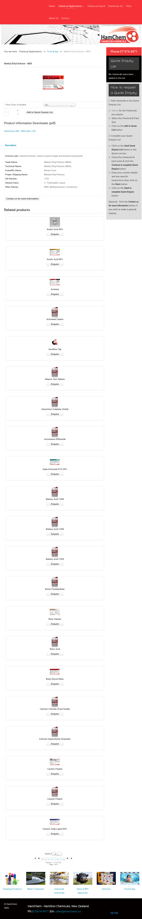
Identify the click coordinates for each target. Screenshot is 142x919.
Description (10, 145)
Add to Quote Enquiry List (40, 112)
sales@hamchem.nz (68, 911)
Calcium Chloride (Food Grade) (55, 708)
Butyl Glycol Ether (55, 678)
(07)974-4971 (40, 911)
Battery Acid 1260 (55, 499)
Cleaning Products (12, 888)
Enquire (55, 234)
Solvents (106, 888)
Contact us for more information (22, 198)
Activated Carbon (54, 319)
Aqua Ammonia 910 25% (55, 469)
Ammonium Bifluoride (55, 439)
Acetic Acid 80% (55, 259)
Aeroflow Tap (55, 349)
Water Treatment (35, 888)
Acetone (55, 289)
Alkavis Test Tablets (55, 379)
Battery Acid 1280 (55, 529)
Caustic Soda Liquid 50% (55, 828)
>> (71, 859)
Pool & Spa (129, 888)
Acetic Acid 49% (55, 229)
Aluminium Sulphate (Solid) (54, 409)
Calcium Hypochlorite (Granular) (55, 738)
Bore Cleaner (55, 618)
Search (115, 110)
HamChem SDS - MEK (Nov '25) (19, 131)
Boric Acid (55, 648)
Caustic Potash (54, 768)
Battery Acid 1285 (55, 558)
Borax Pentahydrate (55, 588)
